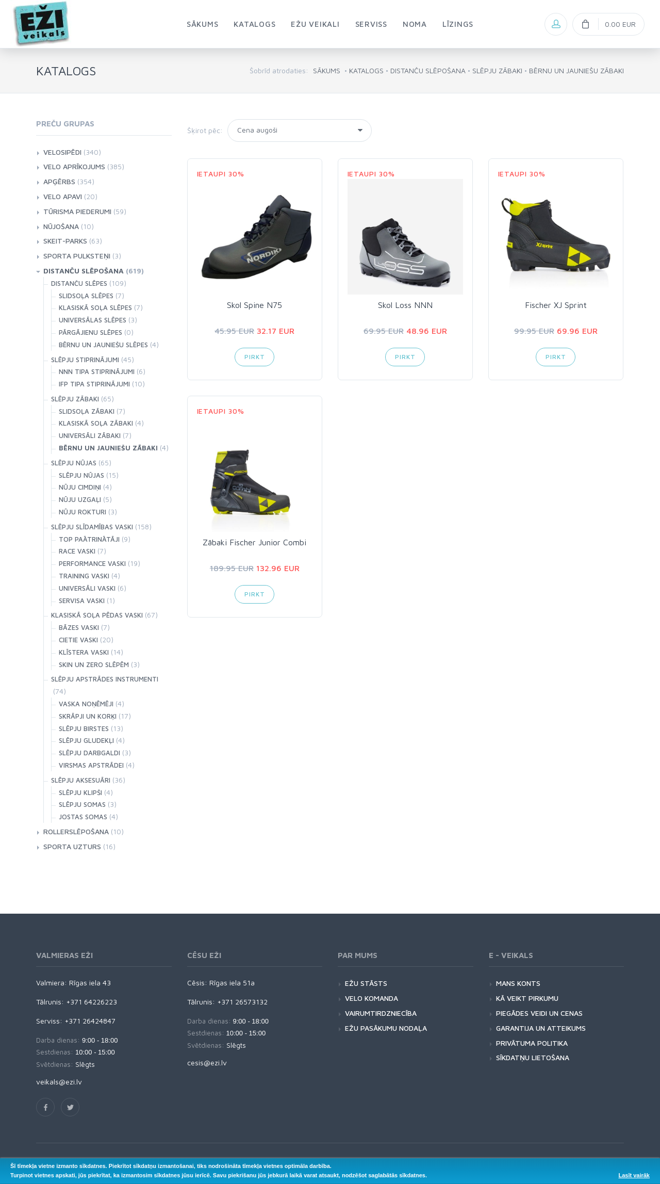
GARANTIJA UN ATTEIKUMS (541, 1028)
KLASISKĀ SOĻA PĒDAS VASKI (97, 615)
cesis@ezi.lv (207, 1062)
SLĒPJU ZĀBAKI (497, 70)
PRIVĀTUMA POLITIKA (532, 1043)
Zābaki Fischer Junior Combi (254, 542)
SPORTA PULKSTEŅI (76, 255)
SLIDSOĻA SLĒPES (86, 295)
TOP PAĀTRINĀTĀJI (89, 539)
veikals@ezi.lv (59, 1081)
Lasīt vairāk (634, 1175)
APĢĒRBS (59, 181)
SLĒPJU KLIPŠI (80, 792)
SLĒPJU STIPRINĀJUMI (85, 359)
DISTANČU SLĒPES (79, 283)
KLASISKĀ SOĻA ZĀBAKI (96, 423)
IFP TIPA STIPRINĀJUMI (94, 384)
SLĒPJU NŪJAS (73, 463)
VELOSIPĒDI (62, 152)
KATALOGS (366, 70)
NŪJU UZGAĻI (80, 499)
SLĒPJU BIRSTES (84, 728)
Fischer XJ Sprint (556, 305)
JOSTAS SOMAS (83, 817)
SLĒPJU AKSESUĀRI (80, 780)
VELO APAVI (62, 196)
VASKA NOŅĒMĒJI (86, 704)
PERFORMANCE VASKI (92, 563)
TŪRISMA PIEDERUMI (77, 211)
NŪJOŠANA (61, 226)
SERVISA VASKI (82, 600)
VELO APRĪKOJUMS (74, 166)
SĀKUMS (326, 70)
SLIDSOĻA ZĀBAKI (86, 411)
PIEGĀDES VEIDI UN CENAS (539, 1013)
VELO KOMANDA (371, 998)
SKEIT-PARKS (65, 240)
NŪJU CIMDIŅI (80, 487)
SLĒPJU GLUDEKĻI (86, 740)
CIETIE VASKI (78, 640)
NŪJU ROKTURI (82, 512)
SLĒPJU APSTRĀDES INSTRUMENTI (104, 679)
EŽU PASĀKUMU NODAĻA (386, 1028)
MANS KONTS (518, 983)
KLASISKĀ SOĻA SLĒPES (95, 307)
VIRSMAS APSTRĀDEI (91, 765)
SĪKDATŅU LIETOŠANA (532, 1057)
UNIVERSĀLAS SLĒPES (92, 320)
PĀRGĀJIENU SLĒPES (90, 332)
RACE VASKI (77, 551)
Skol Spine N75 (254, 305)
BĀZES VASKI (79, 627)
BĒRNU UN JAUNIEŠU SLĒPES (103, 344)
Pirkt (254, 357)
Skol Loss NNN (405, 305)
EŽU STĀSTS (366, 983)
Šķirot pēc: (205, 130)
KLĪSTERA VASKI (84, 652)
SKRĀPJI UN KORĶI (88, 716)
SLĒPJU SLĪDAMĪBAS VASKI (92, 527)
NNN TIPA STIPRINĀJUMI (97, 371)
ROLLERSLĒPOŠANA (76, 831)
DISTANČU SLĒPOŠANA (428, 70)
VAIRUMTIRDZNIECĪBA (381, 1013)
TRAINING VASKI (84, 576)
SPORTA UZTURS (72, 846)
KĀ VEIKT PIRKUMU (527, 998)
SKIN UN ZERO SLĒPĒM (94, 664)
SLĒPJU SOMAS (82, 804)
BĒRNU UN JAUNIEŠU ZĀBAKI (576, 70)
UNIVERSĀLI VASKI (87, 588)
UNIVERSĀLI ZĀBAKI (90, 435)
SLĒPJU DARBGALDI (89, 753)
